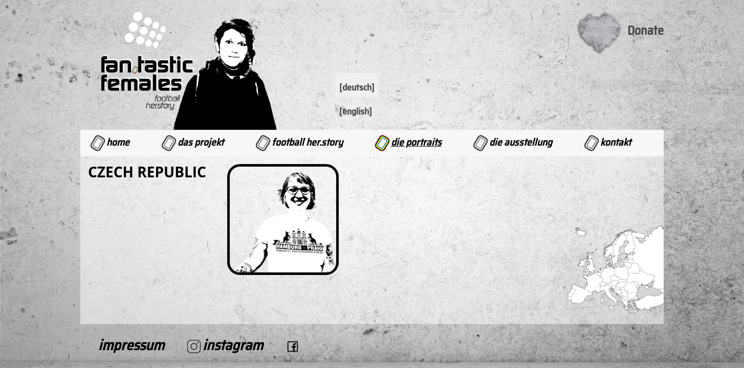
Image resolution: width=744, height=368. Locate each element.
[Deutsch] (357, 87)
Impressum (131, 345)
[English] (355, 111)
